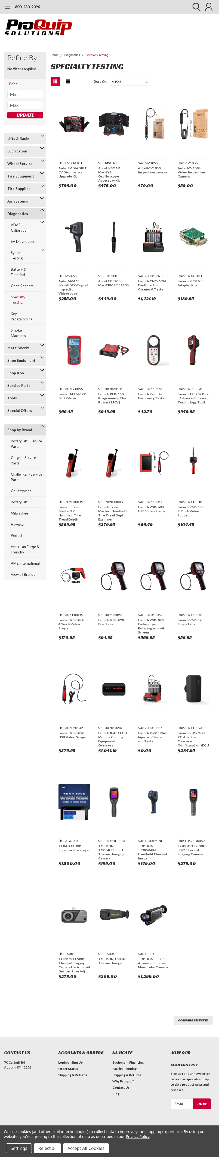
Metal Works (18, 348)
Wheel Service (20, 163)
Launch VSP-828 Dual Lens (111, 622)
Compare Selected (193, 1020)
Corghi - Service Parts (23, 460)
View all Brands (23, 574)
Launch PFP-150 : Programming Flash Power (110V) (113, 398)
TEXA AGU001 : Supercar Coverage (73, 848)
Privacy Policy (137, 1136)
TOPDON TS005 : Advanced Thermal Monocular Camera (153, 963)
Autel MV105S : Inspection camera (152, 170)
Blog (115, 1094)
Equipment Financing (128, 1062)
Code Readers (22, 286)
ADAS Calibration (20, 227)
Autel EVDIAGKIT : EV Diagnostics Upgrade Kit (73, 172)
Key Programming (21, 316)
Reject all (47, 1148)
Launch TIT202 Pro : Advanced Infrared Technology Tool (193, 398)
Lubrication (17, 151)
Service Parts (18, 385)
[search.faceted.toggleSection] (15, 83)
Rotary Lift (19, 502)
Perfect (16, 535)
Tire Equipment (20, 176)
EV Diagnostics (23, 241)
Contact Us (120, 1087)
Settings (19, 1148)
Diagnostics (17, 214)
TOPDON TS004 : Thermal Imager (112, 961)
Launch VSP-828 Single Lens (190, 622)
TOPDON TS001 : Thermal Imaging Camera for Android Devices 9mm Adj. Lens (74, 965)
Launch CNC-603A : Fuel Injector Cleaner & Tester (153, 285)
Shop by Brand (19, 430)
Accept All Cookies (85, 1148)
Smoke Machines (18, 333)
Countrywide (21, 491)
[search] (195, 7)
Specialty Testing (18, 300)
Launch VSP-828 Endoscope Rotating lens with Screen (152, 626)
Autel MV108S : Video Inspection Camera (191, 172)
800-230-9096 (27, 6)
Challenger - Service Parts (26, 477)
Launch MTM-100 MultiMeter (72, 396)
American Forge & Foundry (25, 549)
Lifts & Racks (18, 138)
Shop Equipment (21, 360)
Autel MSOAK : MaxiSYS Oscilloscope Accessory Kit (110, 174)
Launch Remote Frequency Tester (152, 396)
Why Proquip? (123, 1081)
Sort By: (100, 81)
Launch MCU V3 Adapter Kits (190, 283)
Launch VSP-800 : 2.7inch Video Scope (191, 511)
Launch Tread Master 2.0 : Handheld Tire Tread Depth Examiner (69, 513)
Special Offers (19, 410)
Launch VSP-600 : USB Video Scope (151, 509)
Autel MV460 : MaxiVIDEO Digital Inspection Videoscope (73, 287)
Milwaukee (19, 513)
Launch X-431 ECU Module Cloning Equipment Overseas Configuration (112, 739)
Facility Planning (124, 1069)
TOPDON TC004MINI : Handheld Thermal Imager (152, 852)
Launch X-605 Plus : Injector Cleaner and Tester (153, 737)
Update (25, 115)
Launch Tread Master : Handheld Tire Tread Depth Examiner (112, 513)
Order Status (68, 1069)
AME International (25, 563)
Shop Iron (15, 373)
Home (55, 55)
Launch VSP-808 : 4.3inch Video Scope (72, 624)
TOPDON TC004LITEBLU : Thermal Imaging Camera (111, 852)
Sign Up (77, 1062)
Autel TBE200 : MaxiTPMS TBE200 (113, 283)
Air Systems (17, 201)
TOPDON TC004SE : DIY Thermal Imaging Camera (193, 850)
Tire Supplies (18, 188)
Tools (12, 398)
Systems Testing (17, 255)
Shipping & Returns (72, 1075)
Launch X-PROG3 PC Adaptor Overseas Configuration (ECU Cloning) (193, 739)
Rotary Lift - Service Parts (26, 444)
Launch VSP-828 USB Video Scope (72, 735)
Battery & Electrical (18, 272)
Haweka (17, 524)
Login (62, 1062)
